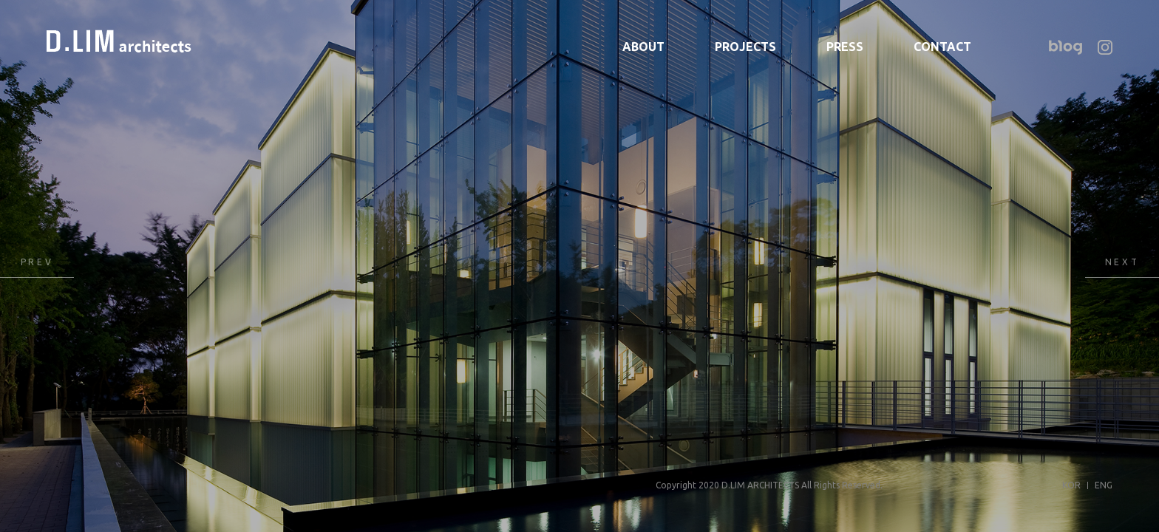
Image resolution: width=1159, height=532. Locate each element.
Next (1122, 266)
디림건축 (119, 41)
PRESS (844, 46)
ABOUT (643, 46)
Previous (37, 266)
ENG (1103, 485)
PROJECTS (745, 46)
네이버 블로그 (1065, 47)
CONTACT (942, 46)
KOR (1071, 485)
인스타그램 (1105, 47)
